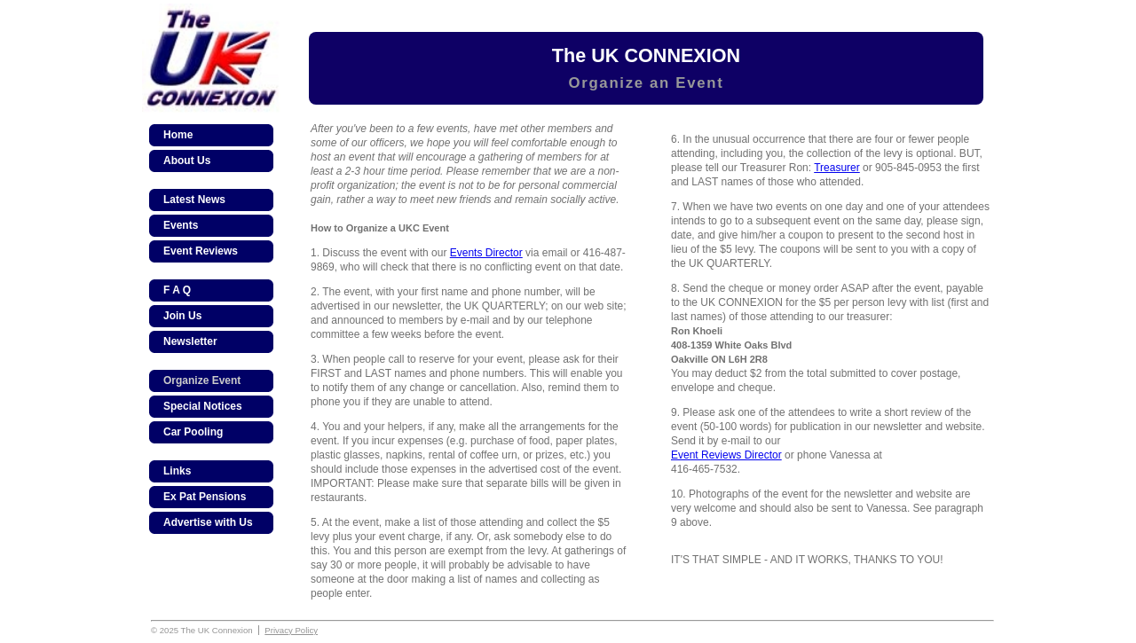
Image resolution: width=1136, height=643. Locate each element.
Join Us (182, 316)
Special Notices (202, 406)
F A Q (177, 290)
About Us (186, 160)
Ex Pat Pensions (204, 496)
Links (177, 471)
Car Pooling (193, 432)
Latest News (194, 199)
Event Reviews (200, 251)
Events (180, 225)
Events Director (486, 253)
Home (178, 135)
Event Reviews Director (726, 455)
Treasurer (837, 167)
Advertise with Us (208, 522)
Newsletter (190, 341)
